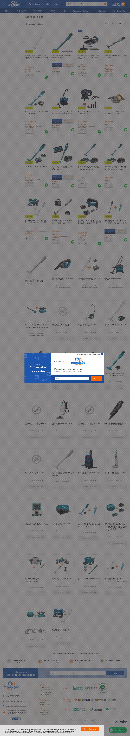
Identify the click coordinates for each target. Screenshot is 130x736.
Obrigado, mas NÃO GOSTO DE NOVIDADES (88, 354)
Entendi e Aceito (90, 729)
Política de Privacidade (64, 732)
